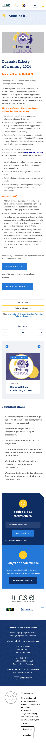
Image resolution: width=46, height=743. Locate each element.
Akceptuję (27, 735)
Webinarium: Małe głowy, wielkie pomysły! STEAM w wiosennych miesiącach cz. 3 (21, 464)
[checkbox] (6, 540)
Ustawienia (27, 729)
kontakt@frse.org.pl (25, 661)
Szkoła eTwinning (15, 288)
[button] (41, 332)
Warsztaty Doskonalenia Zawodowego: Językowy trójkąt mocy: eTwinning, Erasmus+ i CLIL (24, 476)
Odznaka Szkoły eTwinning (30, 314)
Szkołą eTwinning (23, 316)
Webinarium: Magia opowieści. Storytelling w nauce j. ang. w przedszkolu (20, 431)
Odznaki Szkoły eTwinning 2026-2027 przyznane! (23, 442)
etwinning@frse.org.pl (25, 672)
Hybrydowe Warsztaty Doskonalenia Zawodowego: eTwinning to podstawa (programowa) (23, 452)
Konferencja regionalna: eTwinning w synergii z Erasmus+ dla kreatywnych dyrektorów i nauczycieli (23, 419)
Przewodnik (12, 268)
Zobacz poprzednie (8, 346)
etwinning (12, 314)
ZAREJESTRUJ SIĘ (25, 581)
